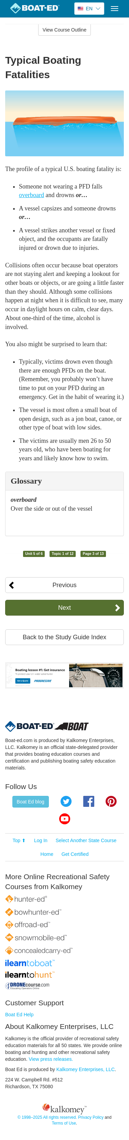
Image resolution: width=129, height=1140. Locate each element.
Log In (40, 840)
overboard (31, 195)
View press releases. (51, 1059)
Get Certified (75, 854)
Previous (64, 585)
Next (64, 607)
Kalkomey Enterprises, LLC (85, 1069)
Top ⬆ (19, 840)
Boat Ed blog (30, 801)
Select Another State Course (86, 840)
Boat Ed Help (19, 1014)
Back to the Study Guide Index (64, 637)
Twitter (66, 801)
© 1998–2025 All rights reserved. (47, 1117)
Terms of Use (64, 1123)
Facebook (88, 801)
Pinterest (111, 801)
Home (47, 854)
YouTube (64, 818)
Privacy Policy (91, 1117)
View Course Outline (64, 30)
